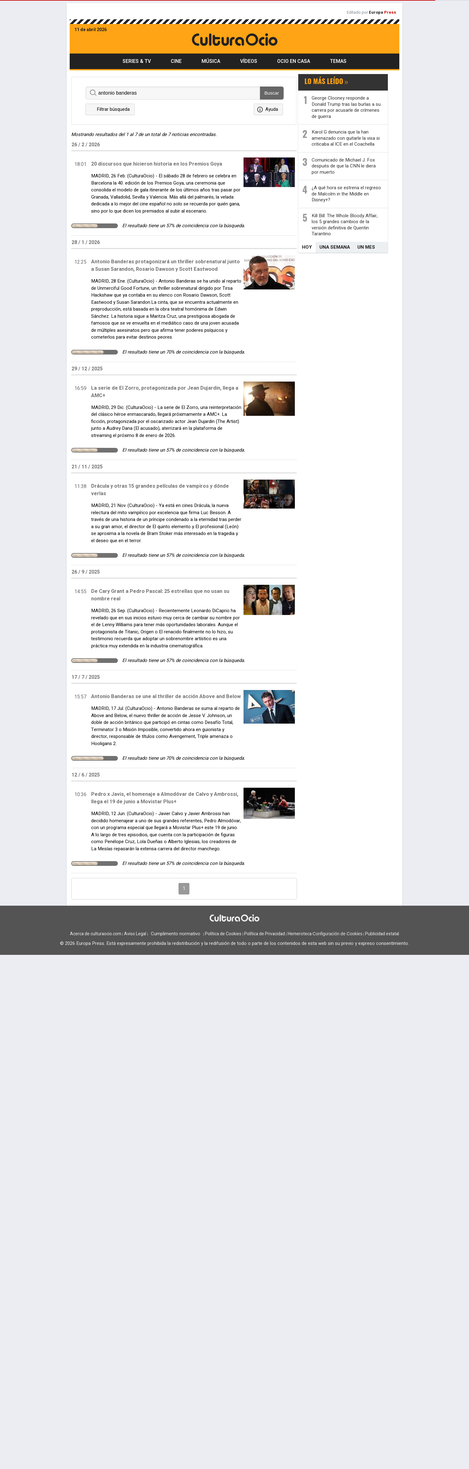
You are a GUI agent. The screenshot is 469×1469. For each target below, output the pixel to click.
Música (211, 61)
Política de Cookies (223, 934)
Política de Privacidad (264, 934)
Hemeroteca (300, 934)
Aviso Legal (135, 934)
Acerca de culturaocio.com (95, 934)
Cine (176, 61)
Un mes (366, 247)
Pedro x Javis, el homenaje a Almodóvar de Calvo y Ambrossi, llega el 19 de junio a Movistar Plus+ (164, 798)
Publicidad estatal (382, 934)
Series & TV (137, 61)
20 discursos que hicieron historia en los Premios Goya (156, 164)
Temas (338, 61)
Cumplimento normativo (175, 933)
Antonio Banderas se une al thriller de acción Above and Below (166, 696)
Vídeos (248, 61)
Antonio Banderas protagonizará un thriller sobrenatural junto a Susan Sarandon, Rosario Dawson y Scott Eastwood (165, 265)
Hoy (307, 247)
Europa (382, 12)
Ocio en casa (293, 61)
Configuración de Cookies (337, 933)
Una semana (334, 247)
